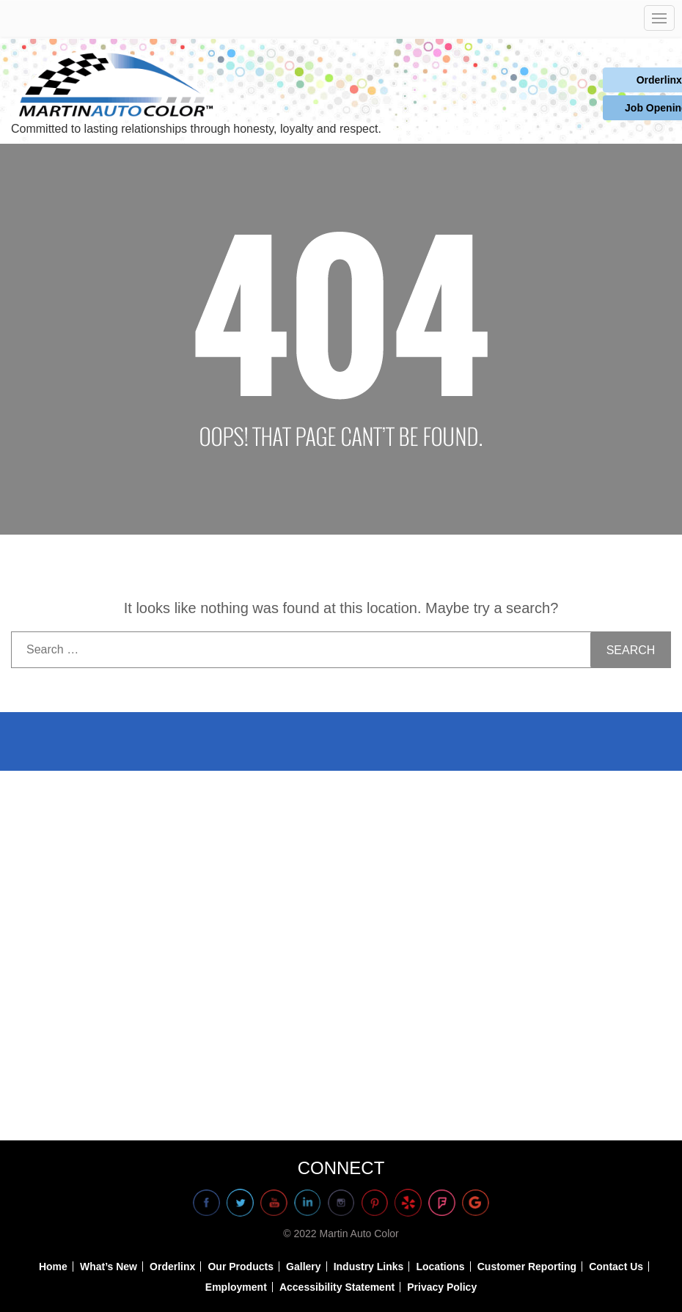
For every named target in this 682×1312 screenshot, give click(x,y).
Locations (440, 1266)
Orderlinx (612, 81)
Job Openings (612, 109)
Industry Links (369, 1266)
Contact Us (616, 1266)
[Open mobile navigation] (659, 18)
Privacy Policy (442, 1287)
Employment (236, 1287)
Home (53, 1266)
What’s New (108, 1266)
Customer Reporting (526, 1266)
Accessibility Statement (337, 1287)
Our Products (240, 1266)
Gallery (303, 1266)
